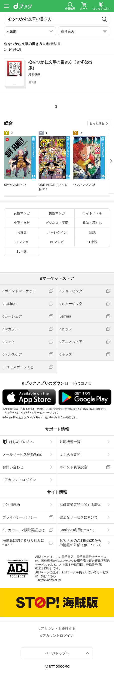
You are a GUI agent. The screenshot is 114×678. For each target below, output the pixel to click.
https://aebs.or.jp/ (49, 580)
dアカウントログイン (19, 480)
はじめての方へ (18, 441)
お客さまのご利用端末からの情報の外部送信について (80, 542)
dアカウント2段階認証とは (23, 530)
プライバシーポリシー (19, 517)
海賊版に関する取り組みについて (23, 542)
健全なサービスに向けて (78, 517)
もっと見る (96, 123)
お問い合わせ (12, 467)
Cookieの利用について (77, 530)
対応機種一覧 (69, 442)
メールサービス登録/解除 (22, 454)
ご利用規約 (11, 505)
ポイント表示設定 (73, 467)
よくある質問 (69, 454)
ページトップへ (57, 653)
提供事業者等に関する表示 (80, 505)
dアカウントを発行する (57, 629)
